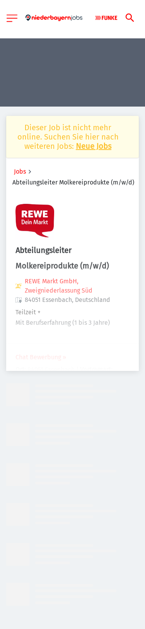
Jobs (20, 171)
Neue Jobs (93, 146)
